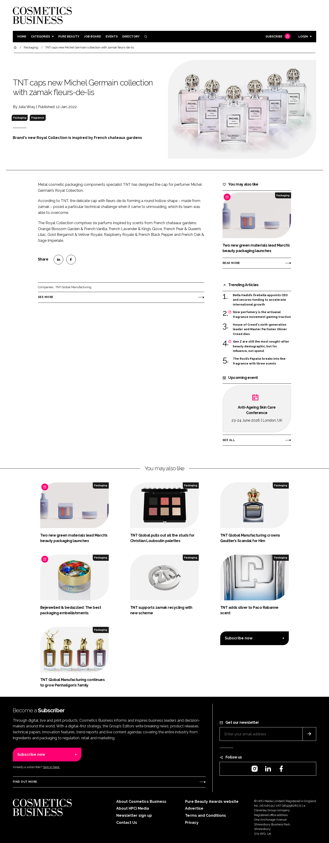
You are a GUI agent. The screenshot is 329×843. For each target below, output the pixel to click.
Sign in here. (51, 767)
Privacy (192, 822)
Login (303, 36)
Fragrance (37, 117)
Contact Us (126, 822)
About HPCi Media (132, 808)
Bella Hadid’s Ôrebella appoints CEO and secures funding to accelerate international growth (260, 300)
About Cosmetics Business (141, 801)
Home (21, 36)
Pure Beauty (68, 36)
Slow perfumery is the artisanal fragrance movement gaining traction (262, 314)
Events (112, 36)
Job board (92, 36)
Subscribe (277, 37)
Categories (40, 36)
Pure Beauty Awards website (212, 801)
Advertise (194, 808)
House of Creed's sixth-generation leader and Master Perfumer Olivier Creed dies (260, 329)
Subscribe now (238, 638)
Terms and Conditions (205, 815)
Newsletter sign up (134, 815)
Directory (131, 36)
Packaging (19, 117)
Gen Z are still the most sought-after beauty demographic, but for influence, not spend (261, 346)
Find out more (25, 781)
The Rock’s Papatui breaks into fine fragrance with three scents (259, 361)
